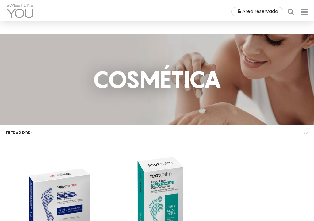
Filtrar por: (19, 132)
